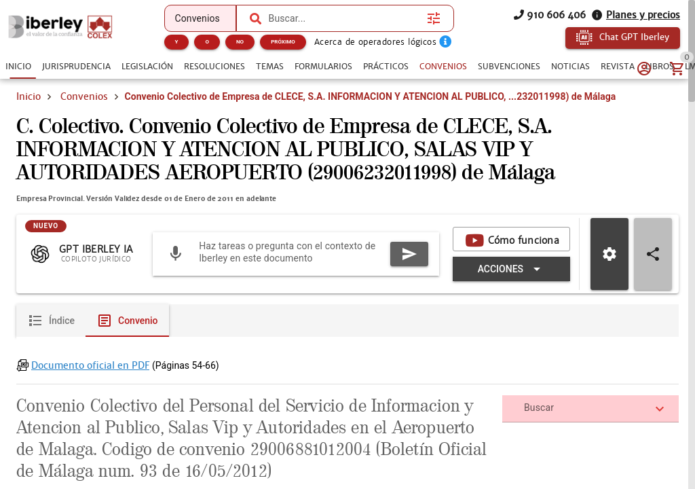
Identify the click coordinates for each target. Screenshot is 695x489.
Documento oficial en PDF (90, 416)
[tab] (18, 66)
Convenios (84, 96)
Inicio (28, 96)
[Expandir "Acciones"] (511, 319)
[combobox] (345, 18)
